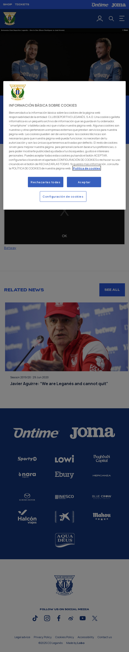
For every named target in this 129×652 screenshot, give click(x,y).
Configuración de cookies (63, 196)
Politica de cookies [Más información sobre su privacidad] (86, 168)
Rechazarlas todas (46, 182)
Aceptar (84, 182)
